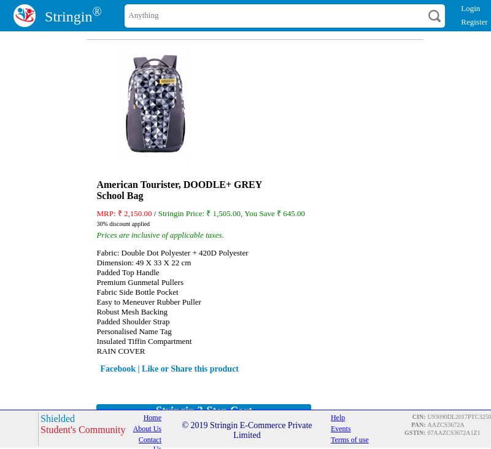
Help (338, 417)
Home (152, 417)
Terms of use (350, 439)
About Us (147, 428)
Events (341, 428)
